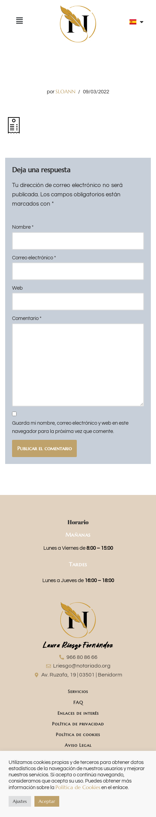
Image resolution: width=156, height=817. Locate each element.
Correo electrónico (34, 257)
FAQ (78, 702)
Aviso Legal (78, 745)
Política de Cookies (77, 787)
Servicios (78, 691)
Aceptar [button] (47, 801)
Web (17, 288)
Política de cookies (78, 734)
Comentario (27, 318)
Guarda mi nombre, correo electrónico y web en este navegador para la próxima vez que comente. (70, 427)
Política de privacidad (78, 724)
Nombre (23, 227)
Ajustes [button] (20, 801)
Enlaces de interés (78, 713)
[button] (19, 21)
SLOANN (65, 91)
